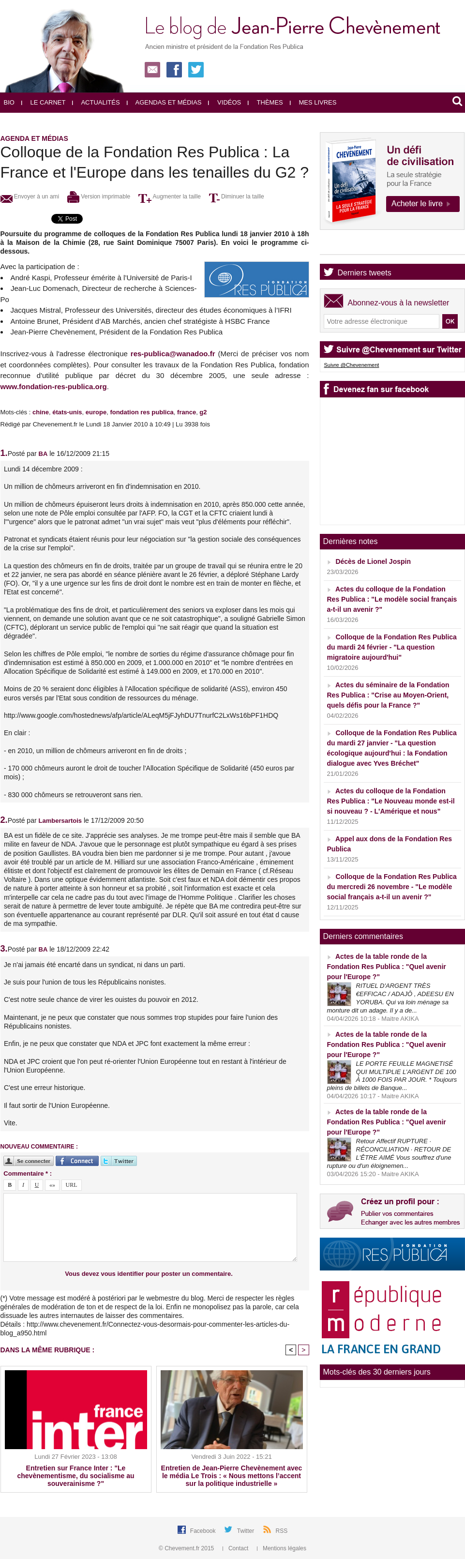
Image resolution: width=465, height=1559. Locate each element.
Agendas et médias (164, 102)
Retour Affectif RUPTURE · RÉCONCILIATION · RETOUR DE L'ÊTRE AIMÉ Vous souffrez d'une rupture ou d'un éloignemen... (389, 1153)
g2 (203, 412)
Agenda (351, 246)
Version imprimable (98, 196)
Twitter (246, 1531)
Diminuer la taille (236, 196)
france (186, 412)
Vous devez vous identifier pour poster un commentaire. (149, 1273)
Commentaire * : (27, 1173)
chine (40, 412)
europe (96, 412)
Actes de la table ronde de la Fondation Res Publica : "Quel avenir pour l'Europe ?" (386, 967)
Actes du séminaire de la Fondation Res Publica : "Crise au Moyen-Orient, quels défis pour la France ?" (388, 695)
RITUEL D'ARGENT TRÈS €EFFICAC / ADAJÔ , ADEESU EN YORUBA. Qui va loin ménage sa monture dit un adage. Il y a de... (390, 998)
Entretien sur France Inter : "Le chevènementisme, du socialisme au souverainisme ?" (76, 1475)
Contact (236, 1548)
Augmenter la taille (169, 196)
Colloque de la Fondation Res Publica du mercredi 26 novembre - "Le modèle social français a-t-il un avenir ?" (392, 887)
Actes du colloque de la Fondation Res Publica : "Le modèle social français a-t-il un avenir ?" (392, 599)
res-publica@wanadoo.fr (173, 353)
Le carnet (43, 102)
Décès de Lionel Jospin (373, 561)
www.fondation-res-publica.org (53, 386)
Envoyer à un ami (30, 196)
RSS (282, 1531)
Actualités (96, 102)
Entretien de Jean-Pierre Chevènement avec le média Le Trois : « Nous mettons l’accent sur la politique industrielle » (231, 1475)
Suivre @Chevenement (351, 365)
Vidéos (224, 102)
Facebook (203, 1531)
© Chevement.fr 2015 (187, 1548)
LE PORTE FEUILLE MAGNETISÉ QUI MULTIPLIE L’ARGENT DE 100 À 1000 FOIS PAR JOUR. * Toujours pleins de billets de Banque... (392, 1076)
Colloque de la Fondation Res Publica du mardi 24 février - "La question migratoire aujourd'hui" (392, 647)
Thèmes (265, 102)
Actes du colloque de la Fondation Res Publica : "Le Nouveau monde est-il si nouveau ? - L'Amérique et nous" (391, 801)
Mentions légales (281, 1548)
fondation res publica (141, 412)
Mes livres (313, 102)
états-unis (67, 412)
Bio (9, 102)
